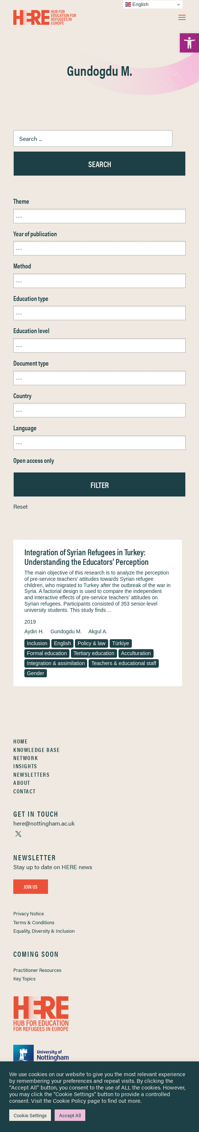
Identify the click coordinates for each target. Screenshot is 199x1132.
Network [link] (25, 757)
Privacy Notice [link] (28, 913)
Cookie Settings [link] (30, 1115)
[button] (182, 17)
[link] (189, 42)
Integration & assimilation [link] (56, 663)
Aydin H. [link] (34, 631)
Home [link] (20, 741)
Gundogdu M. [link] (66, 631)
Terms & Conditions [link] (33, 922)
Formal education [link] (47, 653)
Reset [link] (20, 506)
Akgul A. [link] (98, 631)
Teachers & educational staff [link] (123, 663)
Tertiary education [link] (93, 653)
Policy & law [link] (91, 643)
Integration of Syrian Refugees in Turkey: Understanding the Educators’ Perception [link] (86, 556)
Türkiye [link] (120, 643)
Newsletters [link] (31, 774)
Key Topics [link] (24, 978)
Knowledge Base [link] (36, 749)
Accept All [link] (70, 1115)
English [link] (62, 643)
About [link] (21, 782)
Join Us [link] (31, 886)
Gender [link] (35, 673)
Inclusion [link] (37, 643)
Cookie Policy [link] (69, 1100)
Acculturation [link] (136, 653)
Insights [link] (25, 766)
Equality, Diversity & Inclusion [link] (44, 930)
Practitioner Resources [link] (37, 969)
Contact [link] (24, 791)
